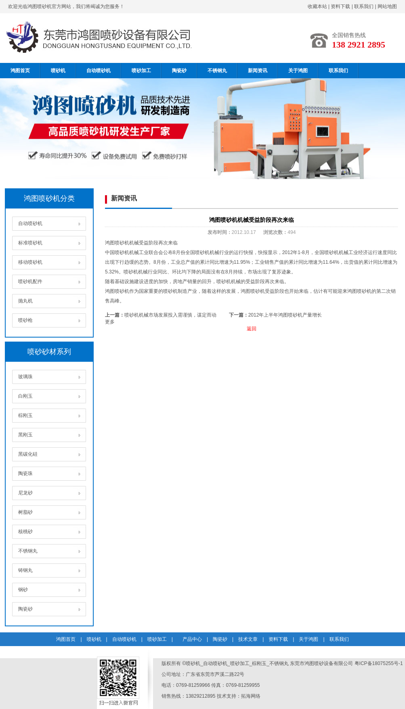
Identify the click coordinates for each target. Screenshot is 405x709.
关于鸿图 (298, 70)
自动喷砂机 (98, 70)
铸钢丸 (25, 570)
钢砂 (23, 589)
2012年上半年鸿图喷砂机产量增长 (285, 315)
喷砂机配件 (30, 281)
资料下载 (340, 6)
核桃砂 (25, 531)
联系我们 (364, 6)
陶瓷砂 (179, 70)
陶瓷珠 (25, 473)
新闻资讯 (257, 70)
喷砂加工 (141, 70)
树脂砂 (25, 512)
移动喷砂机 (30, 262)
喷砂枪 (25, 320)
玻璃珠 (25, 377)
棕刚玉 (25, 415)
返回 (251, 329)
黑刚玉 (25, 435)
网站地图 (387, 6)
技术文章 (248, 639)
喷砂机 (58, 70)
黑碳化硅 (28, 454)
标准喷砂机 (30, 243)
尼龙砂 (25, 493)
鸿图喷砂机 (117, 291)
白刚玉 (25, 396)
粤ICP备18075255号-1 (379, 663)
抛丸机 (25, 301)
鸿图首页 (20, 70)
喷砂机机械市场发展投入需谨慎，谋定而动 (170, 315)
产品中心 (192, 639)
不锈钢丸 (217, 70)
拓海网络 (250, 696)
